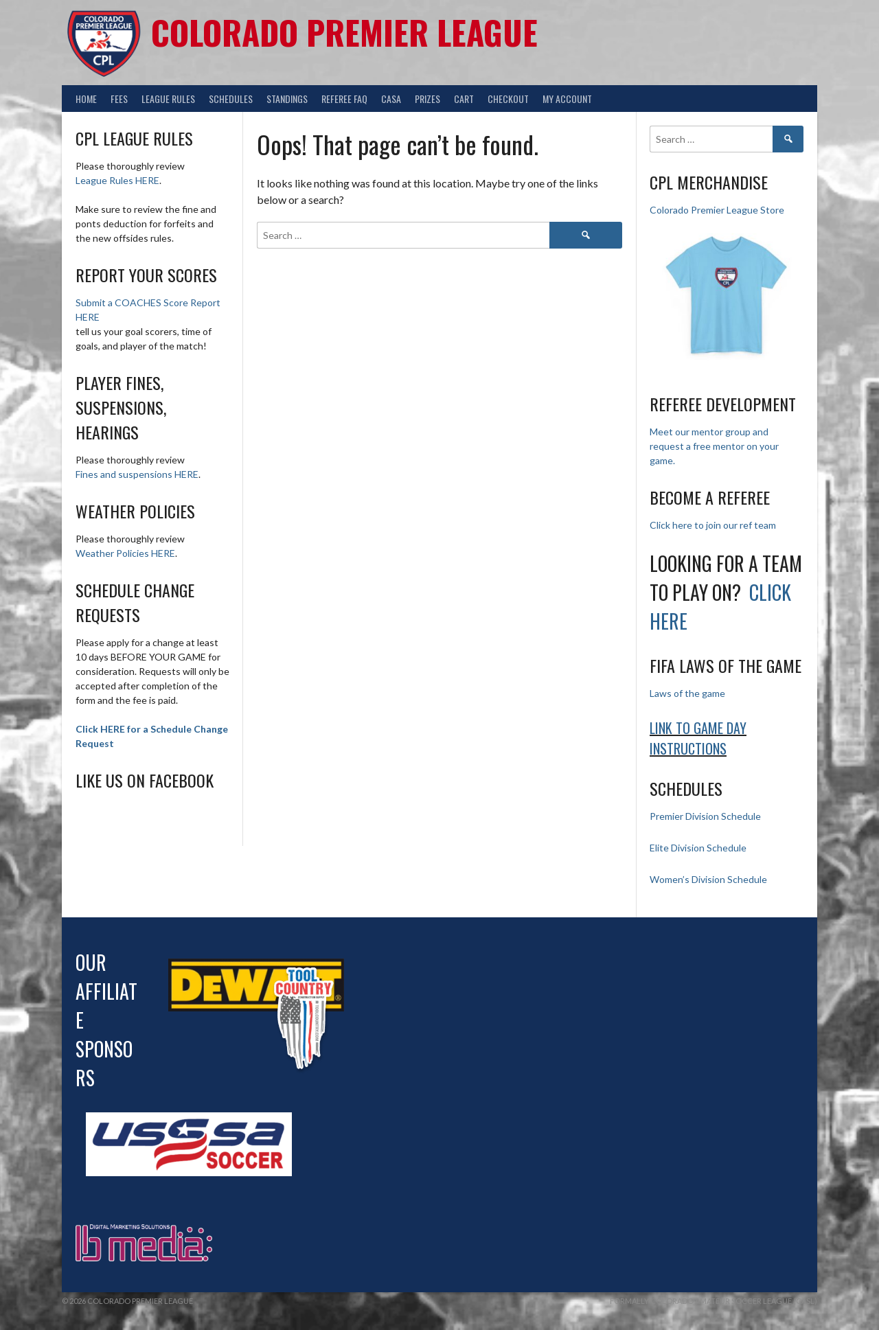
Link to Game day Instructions (698, 738)
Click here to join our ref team (713, 525)
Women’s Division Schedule (708, 879)
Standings (287, 98)
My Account (567, 98)
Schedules (231, 98)
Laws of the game (687, 693)
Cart (464, 98)
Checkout (508, 98)
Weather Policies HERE (125, 553)
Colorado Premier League (344, 32)
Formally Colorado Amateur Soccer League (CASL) (713, 1300)
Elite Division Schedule (698, 847)
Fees (119, 98)
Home (86, 98)
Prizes (427, 98)
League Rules (168, 98)
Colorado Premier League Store (717, 210)
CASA (391, 98)
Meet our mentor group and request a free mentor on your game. (714, 446)
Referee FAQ (344, 98)
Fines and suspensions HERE (137, 474)
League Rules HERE (117, 180)
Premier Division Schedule (705, 816)
